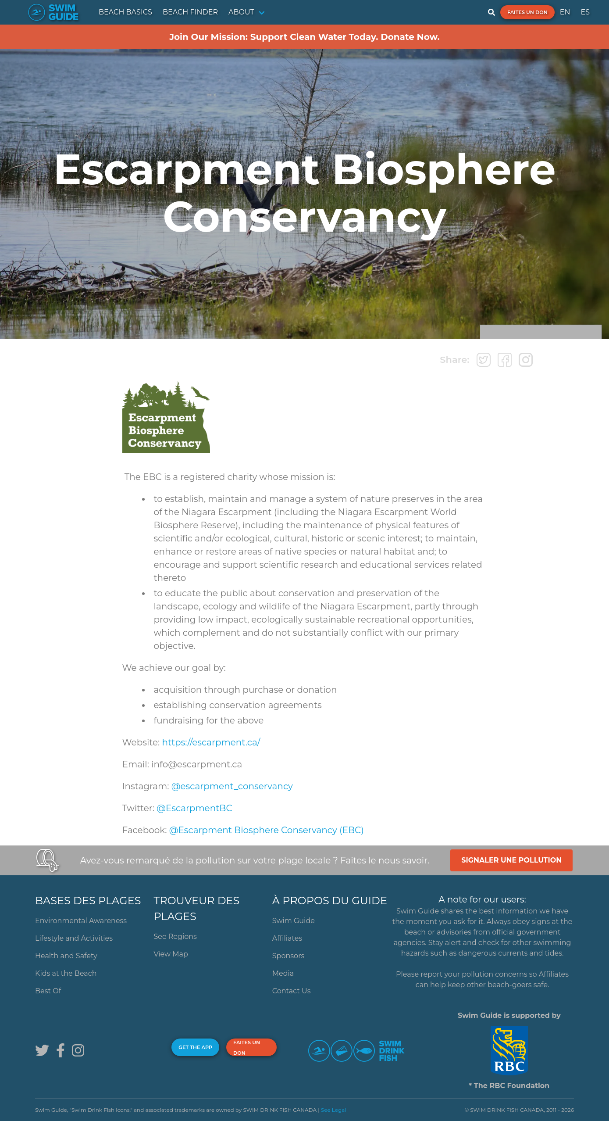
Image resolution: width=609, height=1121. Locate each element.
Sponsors (288, 956)
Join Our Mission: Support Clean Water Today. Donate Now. (304, 37)
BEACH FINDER (190, 12)
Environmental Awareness (81, 921)
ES (585, 12)
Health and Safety (66, 956)
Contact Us (291, 991)
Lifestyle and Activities (74, 938)
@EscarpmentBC (194, 808)
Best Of (48, 991)
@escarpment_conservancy (232, 786)
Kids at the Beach (65, 973)
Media (283, 973)
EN (565, 12)
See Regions (175, 936)
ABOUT (241, 12)
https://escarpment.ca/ (211, 742)
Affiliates (287, 938)
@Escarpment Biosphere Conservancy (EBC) (266, 830)
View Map (170, 954)
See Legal (333, 1110)
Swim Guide (293, 921)
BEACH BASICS (125, 12)
